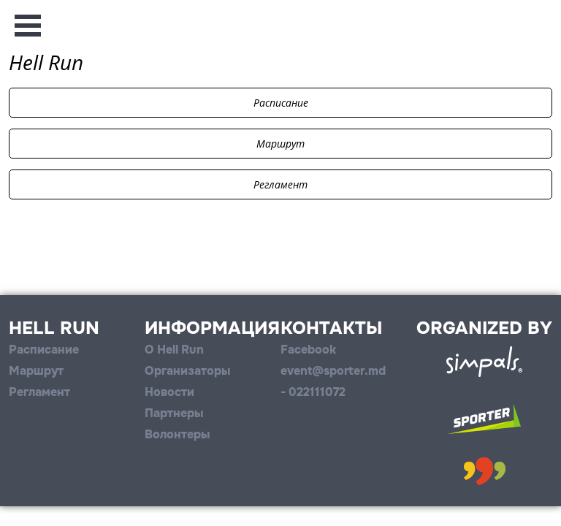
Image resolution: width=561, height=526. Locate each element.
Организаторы (187, 370)
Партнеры (174, 413)
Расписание (280, 103)
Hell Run (54, 328)
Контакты (331, 328)
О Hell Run (174, 349)
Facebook (308, 349)
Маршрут (280, 143)
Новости (169, 392)
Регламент (280, 184)
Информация (212, 328)
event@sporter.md (333, 370)
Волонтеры (177, 434)
